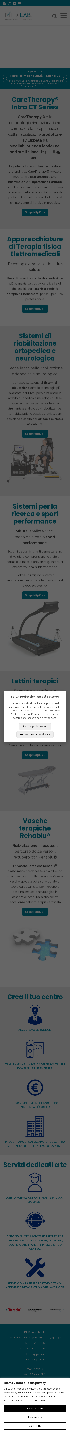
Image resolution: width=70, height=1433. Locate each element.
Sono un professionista (35, 726)
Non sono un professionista (35, 734)
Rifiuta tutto (35, 1426)
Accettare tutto (35, 1408)
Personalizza (35, 1417)
